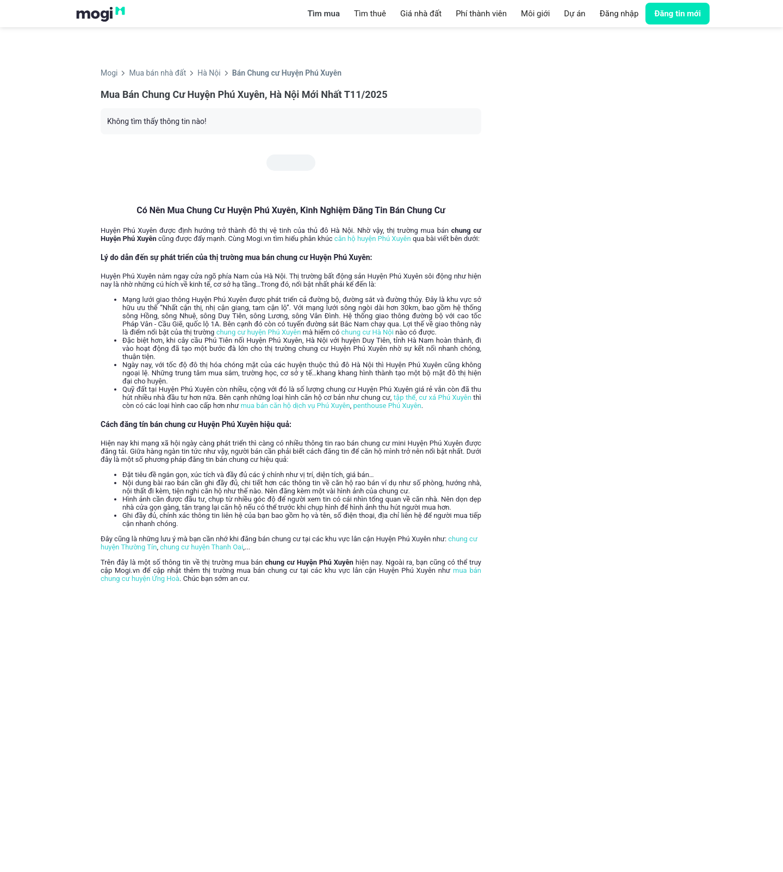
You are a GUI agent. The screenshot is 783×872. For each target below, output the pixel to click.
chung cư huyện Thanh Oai (201, 547)
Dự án (574, 13)
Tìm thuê (370, 13)
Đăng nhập (619, 13)
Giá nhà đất (421, 13)
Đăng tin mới (677, 13)
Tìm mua (324, 13)
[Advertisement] (590, 171)
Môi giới (535, 13)
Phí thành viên (481, 13)
